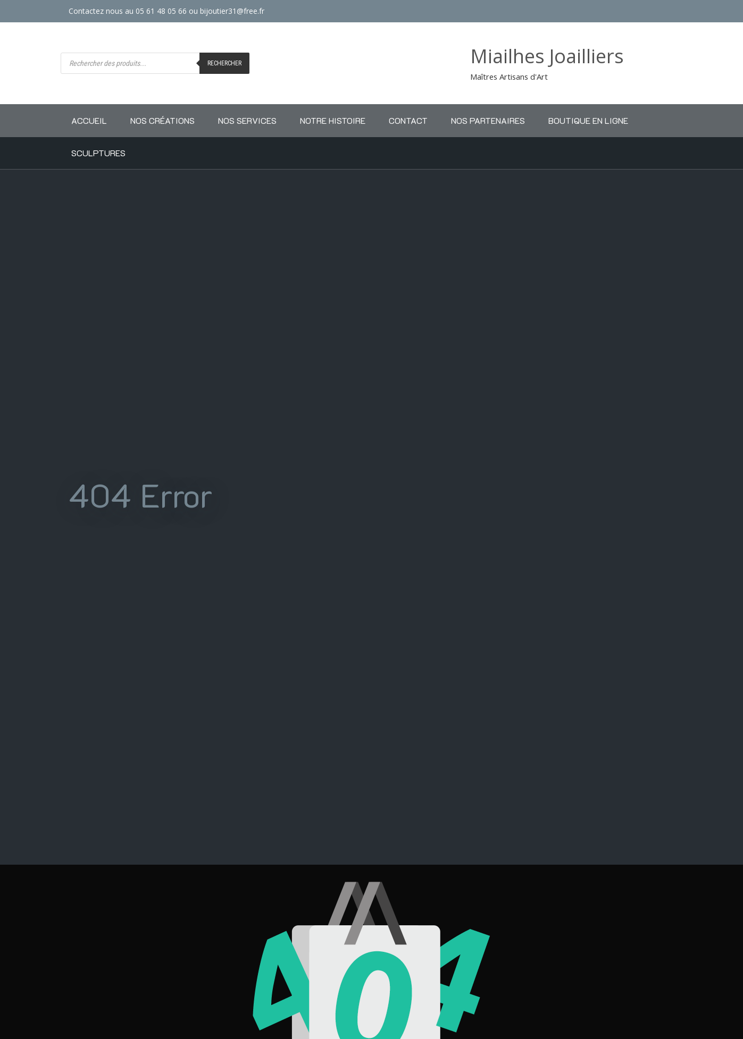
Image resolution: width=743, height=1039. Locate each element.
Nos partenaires (488, 120)
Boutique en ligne (588, 120)
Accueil (89, 120)
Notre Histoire (332, 120)
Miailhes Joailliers (547, 56)
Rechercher (224, 63)
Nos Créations (162, 120)
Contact (408, 120)
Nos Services (247, 120)
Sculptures (98, 152)
